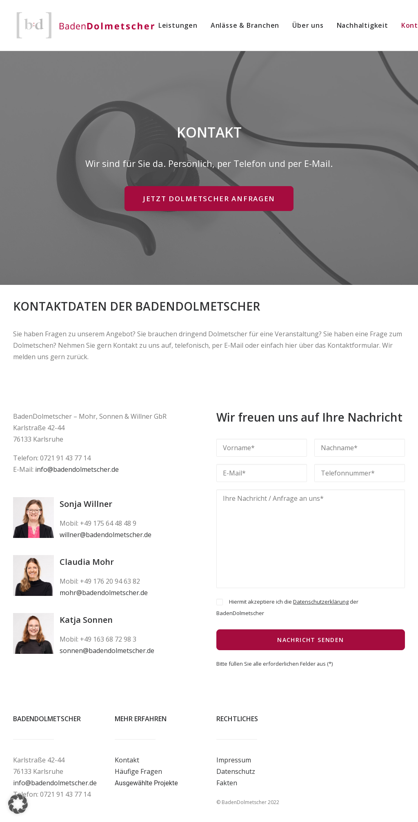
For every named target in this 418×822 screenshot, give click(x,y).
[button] (18, 804)
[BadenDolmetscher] (85, 25)
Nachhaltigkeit (362, 25)
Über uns (307, 25)
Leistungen (178, 25)
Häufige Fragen (138, 771)
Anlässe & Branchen (245, 25)
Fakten (226, 782)
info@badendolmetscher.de (77, 469)
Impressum (233, 759)
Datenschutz (235, 771)
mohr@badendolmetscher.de (104, 592)
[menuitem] (180, 25)
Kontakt (127, 759)
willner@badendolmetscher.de (105, 534)
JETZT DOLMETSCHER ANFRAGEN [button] (209, 198)
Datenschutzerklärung (321, 601)
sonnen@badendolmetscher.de (107, 650)
